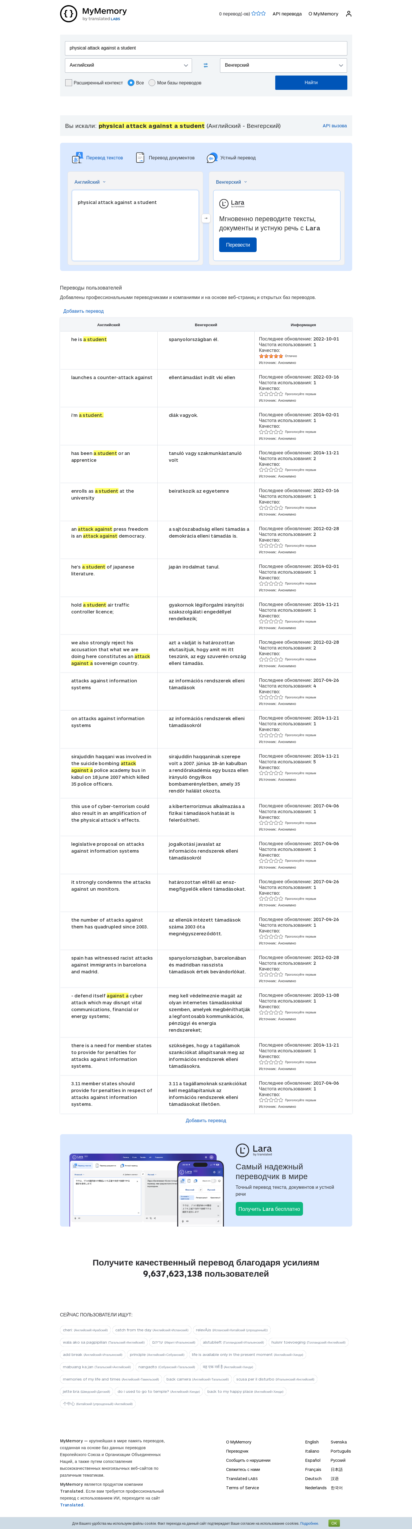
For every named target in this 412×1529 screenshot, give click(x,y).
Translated (242, 1478)
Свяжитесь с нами (243, 1469)
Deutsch (313, 1478)
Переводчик (237, 1451)
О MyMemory (323, 13)
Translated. (72, 1504)
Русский (338, 1460)
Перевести (238, 244)
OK (334, 1523)
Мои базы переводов (174, 82)
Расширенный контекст (94, 82)
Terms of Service (242, 1487)
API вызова (335, 125)
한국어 (337, 1487)
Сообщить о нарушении (248, 1460)
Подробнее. (309, 1523)
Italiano (312, 1451)
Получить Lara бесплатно (269, 1209)
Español (312, 1460)
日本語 (337, 1469)
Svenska (339, 1441)
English (312, 1441)
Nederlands (316, 1487)
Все (136, 82)
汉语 (335, 1478)
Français (313, 1469)
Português (341, 1451)
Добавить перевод (84, 311)
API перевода (287, 13)
